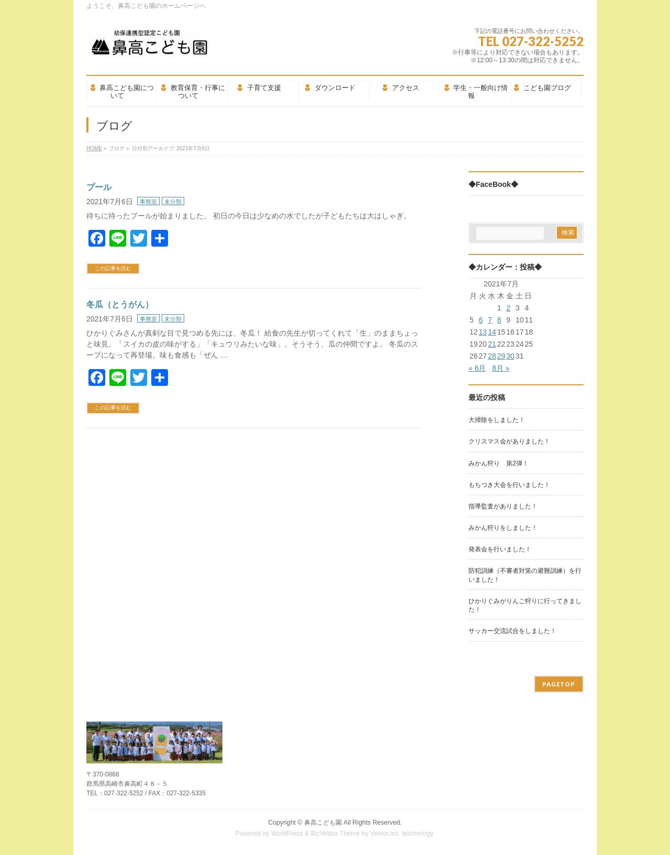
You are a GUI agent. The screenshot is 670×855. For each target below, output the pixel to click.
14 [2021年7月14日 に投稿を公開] (492, 332)
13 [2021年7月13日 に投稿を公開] (483, 332)
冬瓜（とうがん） (119, 304)
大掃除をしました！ (496, 420)
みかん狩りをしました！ (503, 527)
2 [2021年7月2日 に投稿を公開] (508, 308)
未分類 (173, 201)
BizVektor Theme (335, 833)
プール (98, 187)
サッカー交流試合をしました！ (512, 631)
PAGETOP (558, 684)
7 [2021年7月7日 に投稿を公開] (490, 320)
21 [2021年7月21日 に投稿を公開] (492, 344)
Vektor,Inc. (385, 833)
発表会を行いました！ (499, 549)
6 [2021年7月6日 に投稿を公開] (481, 320)
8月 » (500, 368)
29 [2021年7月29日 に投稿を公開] (501, 356)
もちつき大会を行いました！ (509, 484)
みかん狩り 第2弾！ (498, 463)
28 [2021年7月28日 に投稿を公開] (492, 356)
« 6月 (477, 368)
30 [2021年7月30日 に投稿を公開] (510, 356)
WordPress (287, 833)
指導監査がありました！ (503, 506)
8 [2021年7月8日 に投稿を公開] (499, 320)
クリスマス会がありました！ (509, 441)
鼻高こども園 (323, 822)
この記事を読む (113, 268)
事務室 (148, 201)
